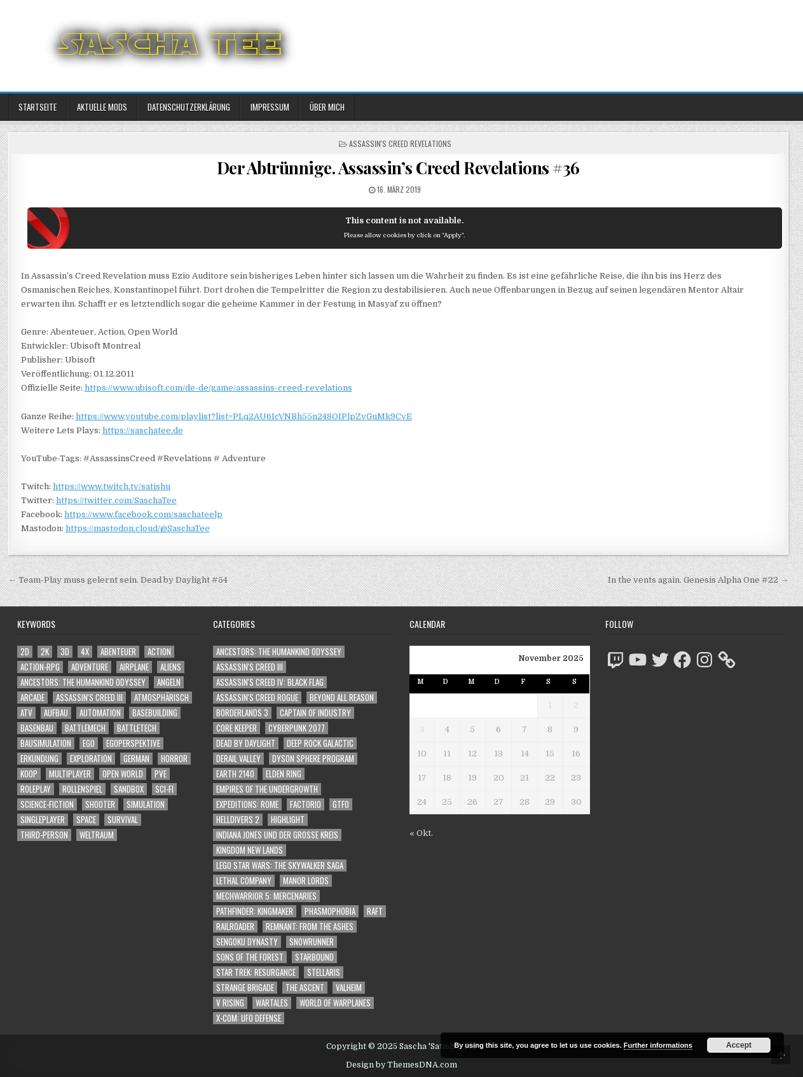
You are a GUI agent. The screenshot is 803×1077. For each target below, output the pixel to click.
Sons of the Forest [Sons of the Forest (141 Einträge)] (250, 957)
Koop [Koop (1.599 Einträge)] (29, 774)
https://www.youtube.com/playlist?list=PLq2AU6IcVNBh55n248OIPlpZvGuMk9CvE (244, 416)
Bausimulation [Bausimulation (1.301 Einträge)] (45, 743)
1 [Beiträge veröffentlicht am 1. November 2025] (550, 705)
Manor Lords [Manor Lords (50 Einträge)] (306, 881)
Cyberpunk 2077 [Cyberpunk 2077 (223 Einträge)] (296, 728)
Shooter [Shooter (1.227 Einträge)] (100, 804)
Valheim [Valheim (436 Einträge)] (349, 988)
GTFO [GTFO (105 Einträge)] (341, 804)
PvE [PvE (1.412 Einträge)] (160, 774)
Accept (739, 1045)
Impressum (270, 107)
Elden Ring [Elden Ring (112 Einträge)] (283, 774)
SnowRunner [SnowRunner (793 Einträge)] (311, 942)
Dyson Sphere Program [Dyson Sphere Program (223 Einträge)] (313, 759)
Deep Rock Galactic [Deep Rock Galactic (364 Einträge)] (320, 743)
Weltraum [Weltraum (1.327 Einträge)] (96, 835)
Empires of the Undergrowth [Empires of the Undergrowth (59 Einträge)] (267, 789)
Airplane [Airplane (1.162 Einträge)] (134, 667)
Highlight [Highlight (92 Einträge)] (288, 820)
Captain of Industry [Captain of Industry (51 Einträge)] (315, 713)
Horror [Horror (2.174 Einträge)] (174, 759)
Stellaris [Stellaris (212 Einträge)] (323, 972)
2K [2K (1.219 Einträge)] (45, 652)
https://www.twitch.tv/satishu (111, 486)
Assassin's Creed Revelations (400, 143)
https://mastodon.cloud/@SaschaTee (137, 528)
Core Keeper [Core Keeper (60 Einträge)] (236, 728)
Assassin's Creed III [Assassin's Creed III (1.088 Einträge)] (89, 697)
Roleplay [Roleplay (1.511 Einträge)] (35, 789)
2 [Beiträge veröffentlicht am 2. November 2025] (576, 705)
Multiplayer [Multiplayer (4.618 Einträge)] (70, 774)
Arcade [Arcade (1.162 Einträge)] (32, 697)
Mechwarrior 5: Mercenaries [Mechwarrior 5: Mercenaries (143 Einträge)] (266, 896)
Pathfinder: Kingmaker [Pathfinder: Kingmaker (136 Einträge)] (254, 911)
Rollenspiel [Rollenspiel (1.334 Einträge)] (82, 789)
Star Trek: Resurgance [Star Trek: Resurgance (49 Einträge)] (256, 972)
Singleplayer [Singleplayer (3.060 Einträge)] (42, 820)
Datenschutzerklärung (189, 107)
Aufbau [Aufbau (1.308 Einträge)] (56, 713)
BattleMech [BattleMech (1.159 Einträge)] (85, 728)
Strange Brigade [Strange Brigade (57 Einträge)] (245, 988)
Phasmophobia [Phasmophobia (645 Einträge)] (330, 911)
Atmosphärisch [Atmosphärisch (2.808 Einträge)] (161, 697)
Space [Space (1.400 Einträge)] (86, 820)
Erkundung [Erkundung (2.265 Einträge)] (39, 759)
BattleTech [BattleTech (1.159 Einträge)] (136, 728)
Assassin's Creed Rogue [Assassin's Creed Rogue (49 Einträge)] (257, 697)
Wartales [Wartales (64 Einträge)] (272, 1003)
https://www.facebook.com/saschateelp (143, 514)
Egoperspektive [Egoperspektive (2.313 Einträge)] (133, 743)
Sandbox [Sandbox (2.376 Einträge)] (129, 789)
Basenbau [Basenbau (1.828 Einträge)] (36, 728)
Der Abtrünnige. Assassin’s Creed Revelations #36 (398, 167)
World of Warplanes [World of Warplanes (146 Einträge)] (335, 1003)
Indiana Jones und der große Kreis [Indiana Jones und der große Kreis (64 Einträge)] (277, 835)
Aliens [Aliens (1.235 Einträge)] (170, 667)
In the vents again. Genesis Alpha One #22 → (698, 580)
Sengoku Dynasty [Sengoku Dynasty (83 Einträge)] (247, 942)
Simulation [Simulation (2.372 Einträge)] (146, 804)
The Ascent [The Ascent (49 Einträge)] (304, 988)
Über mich (327, 107)
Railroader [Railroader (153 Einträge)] (235, 927)
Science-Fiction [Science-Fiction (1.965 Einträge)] (47, 804)
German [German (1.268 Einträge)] (136, 759)
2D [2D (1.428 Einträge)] (24, 652)
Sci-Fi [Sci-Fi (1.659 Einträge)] (164, 789)
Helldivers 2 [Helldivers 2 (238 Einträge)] (237, 820)
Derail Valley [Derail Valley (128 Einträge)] (238, 759)
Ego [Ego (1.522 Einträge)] (89, 743)
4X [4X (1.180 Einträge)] (85, 652)
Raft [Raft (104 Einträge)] (375, 911)
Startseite (37, 107)
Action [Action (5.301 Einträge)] (159, 652)
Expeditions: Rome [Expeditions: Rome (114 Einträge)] (247, 804)
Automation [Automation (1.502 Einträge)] (100, 713)
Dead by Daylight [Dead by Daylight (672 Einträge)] (245, 743)
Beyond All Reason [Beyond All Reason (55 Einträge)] (342, 697)
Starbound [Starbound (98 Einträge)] (314, 957)
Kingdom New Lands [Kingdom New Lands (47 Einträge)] (249, 850)
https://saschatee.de (142, 430)
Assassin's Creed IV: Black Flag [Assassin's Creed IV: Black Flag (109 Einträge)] (270, 682)
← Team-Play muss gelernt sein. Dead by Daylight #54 (118, 580)
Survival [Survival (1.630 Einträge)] (122, 820)
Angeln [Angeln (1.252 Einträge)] (169, 682)
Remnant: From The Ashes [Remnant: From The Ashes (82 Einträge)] (309, 927)
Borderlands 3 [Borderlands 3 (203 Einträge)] (242, 713)
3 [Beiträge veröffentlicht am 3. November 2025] (422, 729)
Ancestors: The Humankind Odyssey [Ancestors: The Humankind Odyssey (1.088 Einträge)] (83, 682)
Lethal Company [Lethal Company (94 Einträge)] (243, 881)
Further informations (658, 1045)
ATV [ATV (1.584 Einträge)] (26, 713)
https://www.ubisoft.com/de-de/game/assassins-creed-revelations (218, 388)
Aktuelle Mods (102, 107)
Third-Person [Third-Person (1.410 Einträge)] (44, 835)
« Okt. (421, 833)
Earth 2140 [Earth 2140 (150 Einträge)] (235, 774)
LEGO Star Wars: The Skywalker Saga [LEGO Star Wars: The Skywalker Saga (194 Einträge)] (279, 865)
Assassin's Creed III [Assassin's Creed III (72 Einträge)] (249, 667)
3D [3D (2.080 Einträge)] (64, 652)
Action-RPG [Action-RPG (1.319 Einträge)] (40, 667)
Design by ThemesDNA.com (401, 1064)
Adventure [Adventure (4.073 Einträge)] (89, 667)
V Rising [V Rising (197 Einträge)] (230, 1003)
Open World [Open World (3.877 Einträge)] (122, 774)
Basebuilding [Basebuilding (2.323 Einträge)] (154, 713)
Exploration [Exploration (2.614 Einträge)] (91, 759)
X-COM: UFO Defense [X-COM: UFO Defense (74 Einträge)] (248, 1018)
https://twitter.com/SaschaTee (116, 500)
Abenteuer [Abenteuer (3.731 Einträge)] (118, 652)
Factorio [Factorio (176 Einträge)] (305, 804)
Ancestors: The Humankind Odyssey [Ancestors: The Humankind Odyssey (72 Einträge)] (278, 652)
